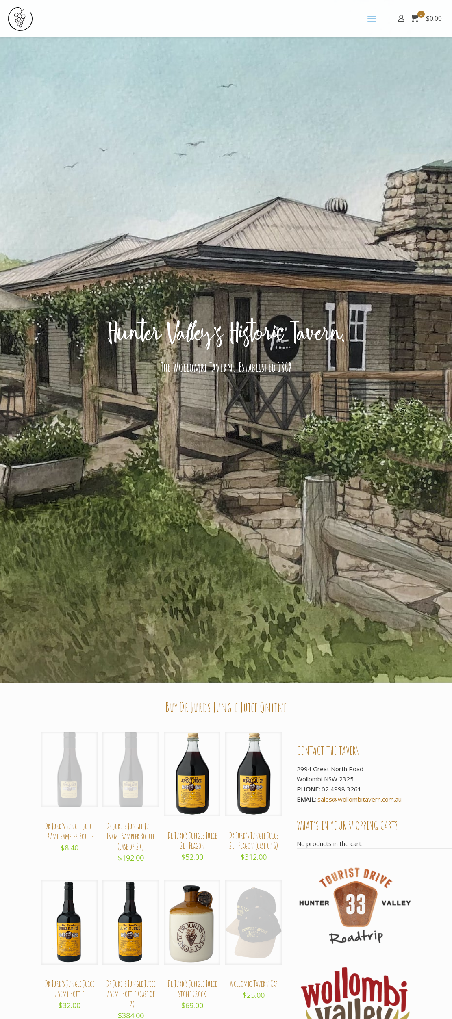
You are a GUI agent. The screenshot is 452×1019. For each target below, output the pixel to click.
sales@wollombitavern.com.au (359, 799)
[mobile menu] (373, 18)
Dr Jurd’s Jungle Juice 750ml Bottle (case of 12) (131, 994)
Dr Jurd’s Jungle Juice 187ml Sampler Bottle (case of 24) (131, 836)
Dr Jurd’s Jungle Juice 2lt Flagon (192, 840)
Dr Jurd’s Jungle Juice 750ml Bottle (69, 989)
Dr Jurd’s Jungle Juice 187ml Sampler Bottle (69, 831)
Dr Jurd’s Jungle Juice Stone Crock (192, 989)
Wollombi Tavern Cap (254, 984)
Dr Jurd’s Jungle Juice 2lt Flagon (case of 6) (253, 840)
